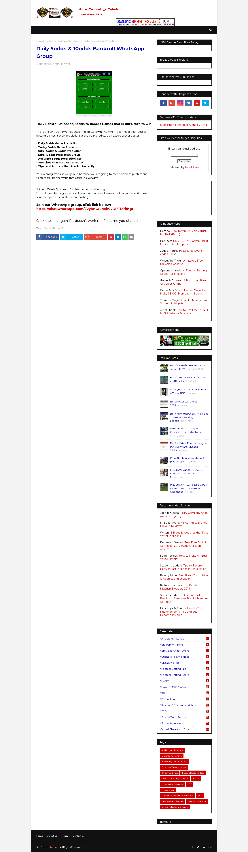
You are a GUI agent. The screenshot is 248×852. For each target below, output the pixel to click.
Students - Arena (185, 723)
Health (185, 680)
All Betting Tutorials (185, 638)
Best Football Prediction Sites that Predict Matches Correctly (184, 598)
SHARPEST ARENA (49, 64)
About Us (52, 835)
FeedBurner (192, 167)
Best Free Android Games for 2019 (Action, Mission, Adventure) (183, 546)
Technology (97, 9)
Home (83, 9)
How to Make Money (185, 686)
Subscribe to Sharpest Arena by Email (184, 124)
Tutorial (113, 9)
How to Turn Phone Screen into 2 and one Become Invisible (181, 612)
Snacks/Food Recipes (185, 717)
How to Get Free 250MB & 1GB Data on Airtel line (184, 311)
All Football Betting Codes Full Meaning (183, 272)
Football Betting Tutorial (185, 674)
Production (185, 699)
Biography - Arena (185, 644)
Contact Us (78, 835)
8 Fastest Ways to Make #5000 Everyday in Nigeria (182, 292)
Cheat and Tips (185, 662)
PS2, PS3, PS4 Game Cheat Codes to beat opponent (184, 242)
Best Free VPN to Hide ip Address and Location (184, 577)
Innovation (86, 14)
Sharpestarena (49, 847)
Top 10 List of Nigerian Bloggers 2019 (180, 587)
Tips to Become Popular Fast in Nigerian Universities (183, 567)
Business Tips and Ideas (185, 656)
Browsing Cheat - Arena (185, 650)
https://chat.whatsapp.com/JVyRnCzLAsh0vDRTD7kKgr (84, 209)
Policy (65, 835)
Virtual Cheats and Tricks (185, 729)
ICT (185, 692)
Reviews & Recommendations (185, 705)
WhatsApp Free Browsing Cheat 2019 (181, 262)
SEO (99, 14)
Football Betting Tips (56, 41)
